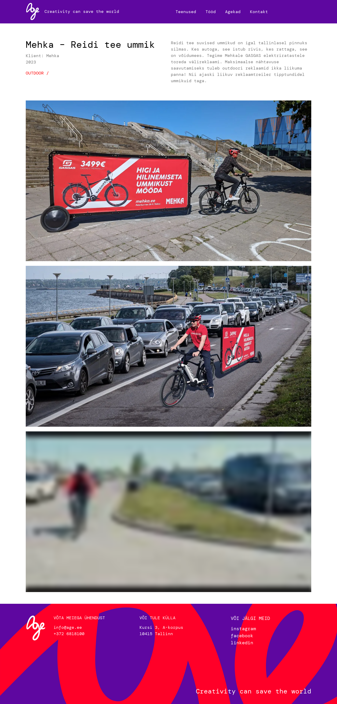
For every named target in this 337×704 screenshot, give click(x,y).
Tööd (210, 12)
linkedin (242, 643)
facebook (242, 636)
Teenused (186, 12)
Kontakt (259, 12)
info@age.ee (68, 627)
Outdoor (35, 73)
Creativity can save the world (81, 11)
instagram (243, 629)
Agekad (233, 12)
